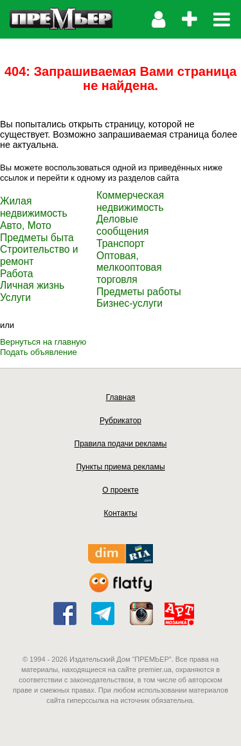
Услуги (15, 297)
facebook (64, 613)
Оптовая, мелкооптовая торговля (129, 267)
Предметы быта (37, 237)
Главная (121, 397)
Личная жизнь (32, 285)
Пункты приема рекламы (120, 466)
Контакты (121, 513)
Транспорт (120, 243)
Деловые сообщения (122, 225)
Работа (16, 273)
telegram (102, 613)
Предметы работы (138, 291)
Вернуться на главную (43, 342)
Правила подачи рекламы (121, 443)
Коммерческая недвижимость (130, 201)
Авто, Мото (25, 225)
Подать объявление (38, 352)
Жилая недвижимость (33, 207)
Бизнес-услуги (129, 303)
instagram (141, 613)
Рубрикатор (120, 420)
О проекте (120, 490)
